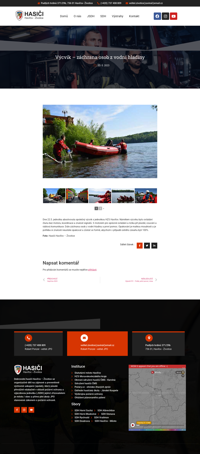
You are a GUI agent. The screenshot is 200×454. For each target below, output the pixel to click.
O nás (77, 16)
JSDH (90, 16)
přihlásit (92, 269)
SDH (103, 16)
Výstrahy (117, 16)
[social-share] (140, 246)
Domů (64, 16)
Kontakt (134, 16)
